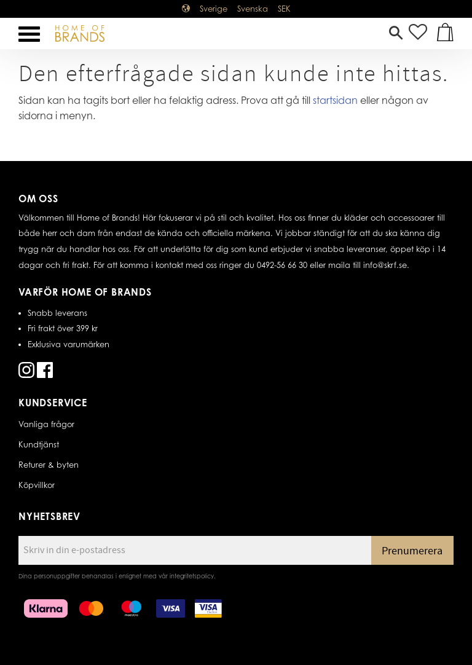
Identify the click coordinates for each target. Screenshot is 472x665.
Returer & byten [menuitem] (48, 465)
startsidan (335, 100)
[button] (29, 34)
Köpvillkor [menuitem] (36, 485)
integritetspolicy (192, 576)
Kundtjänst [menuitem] (38, 444)
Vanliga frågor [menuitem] (46, 424)
